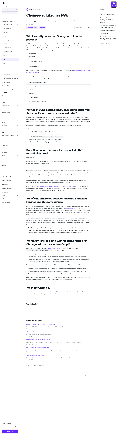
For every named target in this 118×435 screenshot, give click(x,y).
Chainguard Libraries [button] (32, 27)
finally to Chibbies (55, 294)
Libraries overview (7, 28)
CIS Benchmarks (5, 159)
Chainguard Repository (53, 248)
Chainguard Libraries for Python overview (38, 339)
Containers (4, 169)
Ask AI (5, 13)
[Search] (10, 9)
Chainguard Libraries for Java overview (37, 347)
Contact (10, 431)
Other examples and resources (37, 101)
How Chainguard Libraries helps (10, 78)
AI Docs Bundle (6, 423)
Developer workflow (7, 74)
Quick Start (5, 32)
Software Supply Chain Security (9, 176)
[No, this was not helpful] (36, 307)
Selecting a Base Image (7, 173)
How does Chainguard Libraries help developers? (40, 324)
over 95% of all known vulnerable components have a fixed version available (54, 186)
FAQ (4, 59)
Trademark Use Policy (7, 188)
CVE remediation (7, 47)
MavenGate (32, 93)
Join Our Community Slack (9, 427)
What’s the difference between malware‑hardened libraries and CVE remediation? (107, 32)
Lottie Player (32, 89)
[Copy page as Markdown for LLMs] (82, 27)
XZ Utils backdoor (33, 97)
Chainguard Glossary (7, 180)
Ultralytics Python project (36, 86)
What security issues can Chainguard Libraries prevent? (107, 13)
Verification (5, 43)
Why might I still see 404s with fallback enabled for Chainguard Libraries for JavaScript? (108, 38)
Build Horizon (5, 184)
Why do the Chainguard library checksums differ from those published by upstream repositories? (107, 20)
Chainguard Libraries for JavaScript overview (39, 332)
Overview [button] (42, 27)
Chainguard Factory (71, 208)
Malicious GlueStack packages (37, 82)
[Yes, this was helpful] (29, 307)
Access (4, 36)
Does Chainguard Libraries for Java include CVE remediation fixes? (108, 26)
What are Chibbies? (104, 43)
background (39, 43)
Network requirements (8, 40)
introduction (49, 43)
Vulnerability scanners (8, 51)
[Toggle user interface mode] (15, 423)
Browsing (5, 55)
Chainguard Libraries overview (35, 355)
